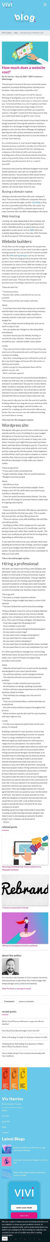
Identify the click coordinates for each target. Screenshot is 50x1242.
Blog (15, 33)
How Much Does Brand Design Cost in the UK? (21, 1031)
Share (6, 822)
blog (4, 1127)
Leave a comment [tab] (26, 1001)
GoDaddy (36, 202)
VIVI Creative (7, 33)
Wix (11, 255)
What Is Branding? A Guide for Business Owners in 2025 (24, 1037)
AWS (32, 230)
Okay (5, 1238)
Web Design (7, 79)
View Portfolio (8, 988)
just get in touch (24, 988)
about (4, 1110)
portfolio (6, 1121)
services (5, 1116)
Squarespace (22, 255)
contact (5, 1132)
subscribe (24, 1215)
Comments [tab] (9, 1001)
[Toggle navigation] (45, 4)
